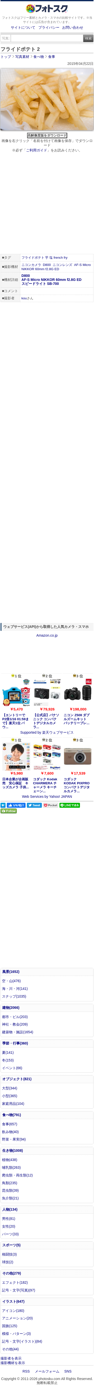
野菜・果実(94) (14, 1139)
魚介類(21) (10, 1198)
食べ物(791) (11, 1115)
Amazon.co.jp (47, 635)
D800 (47, 265)
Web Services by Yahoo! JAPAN (47, 797)
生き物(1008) (12, 1151)
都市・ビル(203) (15, 1017)
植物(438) (9, 1160)
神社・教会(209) (15, 1024)
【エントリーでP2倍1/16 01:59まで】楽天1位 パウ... (15, 721)
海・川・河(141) (15, 989)
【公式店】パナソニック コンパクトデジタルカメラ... (46, 721)
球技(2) (7, 1262)
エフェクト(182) (15, 1282)
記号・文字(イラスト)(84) (22, 1341)
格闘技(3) (9, 1254)
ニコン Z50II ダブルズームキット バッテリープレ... (76, 719)
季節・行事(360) (15, 1043)
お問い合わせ (72, 27)
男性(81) (8, 1219)
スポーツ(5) (11, 1245)
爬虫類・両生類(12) (17, 1175)
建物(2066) (10, 1008)
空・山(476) (11, 981)
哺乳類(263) (11, 1167)
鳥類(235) (9, 1183)
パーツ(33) (10, 1234)
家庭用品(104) (13, 1104)
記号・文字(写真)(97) (18, 1290)
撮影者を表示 (11, 1358)
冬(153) (8, 1060)
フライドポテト (33, 257)
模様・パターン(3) (16, 1334)
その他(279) (11, 1273)
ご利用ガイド (36, 150)
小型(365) (9, 1096)
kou (24, 298)
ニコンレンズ (62, 265)
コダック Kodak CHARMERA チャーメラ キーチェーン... (45, 785)
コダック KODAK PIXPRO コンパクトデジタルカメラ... (77, 785)
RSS (26, 1371)
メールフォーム (47, 1371)
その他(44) (10, 1349)
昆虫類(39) (10, 1190)
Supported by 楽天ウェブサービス (47, 732)
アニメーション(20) (17, 1318)
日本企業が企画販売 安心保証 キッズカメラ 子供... (15, 783)
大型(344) (9, 1088)
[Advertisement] (47, 204)
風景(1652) (10, 972)
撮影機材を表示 (13, 1363)
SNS (68, 1371)
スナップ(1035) (14, 996)
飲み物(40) (10, 1132)
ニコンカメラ (31, 265)
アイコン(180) (13, 1311)
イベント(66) (12, 1068)
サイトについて (23, 27)
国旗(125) (9, 1326)
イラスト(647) (13, 1301)
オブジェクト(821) (17, 1079)
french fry (61, 257)
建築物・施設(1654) (17, 1032)
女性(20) (8, 1226)
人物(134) (10, 1209)
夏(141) (8, 1052)
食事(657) (9, 1124)
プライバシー (48, 27)
